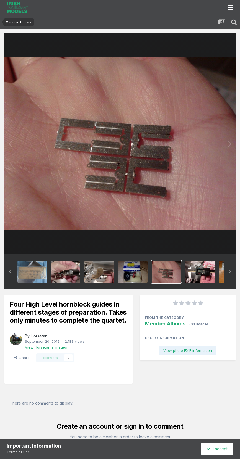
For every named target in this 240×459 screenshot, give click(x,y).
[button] (10, 272)
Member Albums (165, 323)
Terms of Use (18, 452)
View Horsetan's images (46, 347)
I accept (217, 448)
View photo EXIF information (187, 350)
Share (22, 357)
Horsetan (39, 336)
